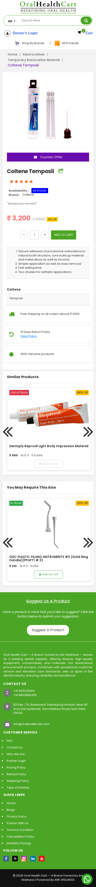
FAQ (9, 741)
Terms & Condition (20, 830)
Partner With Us (18, 823)
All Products (66, 43)
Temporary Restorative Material (34, 60)
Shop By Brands (29, 43)
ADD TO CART (63, 235)
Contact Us (14, 747)
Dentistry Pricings (19, 843)
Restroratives (34, 54)
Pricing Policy (16, 767)
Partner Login (16, 761)
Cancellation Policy (20, 836)
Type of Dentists (18, 787)
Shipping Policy (18, 781)
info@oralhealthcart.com (31, 724)
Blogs (11, 810)
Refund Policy (16, 774)
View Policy (28, 336)
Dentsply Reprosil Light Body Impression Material (48, 446)
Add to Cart (48, 464)
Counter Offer (48, 157)
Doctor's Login (24, 33)
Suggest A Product (48, 630)
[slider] (21, 181)
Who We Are (16, 754)
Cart (88, 33)
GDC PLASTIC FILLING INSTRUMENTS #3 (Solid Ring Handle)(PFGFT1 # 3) (48, 558)
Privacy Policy (16, 816)
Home (12, 54)
